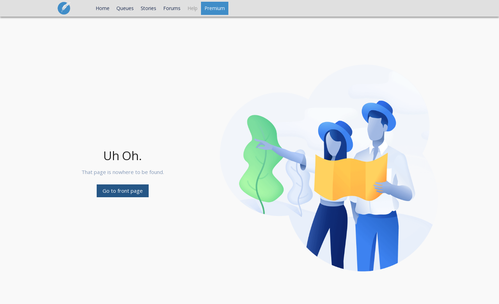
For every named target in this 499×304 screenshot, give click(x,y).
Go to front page (123, 190)
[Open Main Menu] (85, 8)
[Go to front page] (68, 7)
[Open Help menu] (192, 8)
